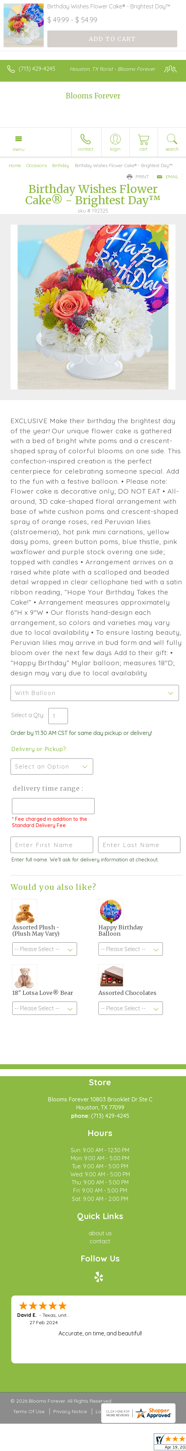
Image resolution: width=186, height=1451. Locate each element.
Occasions (36, 165)
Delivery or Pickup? (38, 748)
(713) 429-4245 (37, 68)
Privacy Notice (70, 1411)
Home (15, 165)
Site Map (163, 1411)
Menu (19, 149)
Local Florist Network (120, 1411)
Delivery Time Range (45, 788)
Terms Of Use (28, 1411)
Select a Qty (27, 714)
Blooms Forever (93, 95)
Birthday (60, 165)
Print (138, 176)
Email (168, 176)
